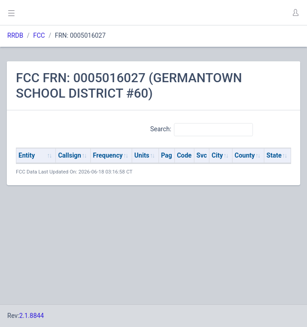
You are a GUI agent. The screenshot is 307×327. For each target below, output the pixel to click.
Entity (27, 155)
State (274, 155)
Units (141, 155)
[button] (295, 13)
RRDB (15, 35)
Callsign (69, 155)
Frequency (108, 155)
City (217, 155)
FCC (39, 35)
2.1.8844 (31, 315)
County (245, 155)
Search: (201, 129)
